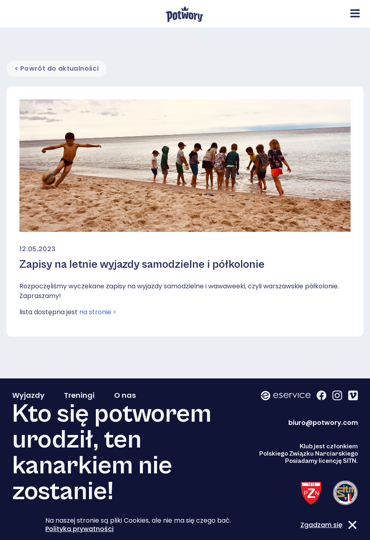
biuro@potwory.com (323, 422)
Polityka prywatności (79, 529)
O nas (125, 395)
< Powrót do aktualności (57, 68)
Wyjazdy (28, 395)
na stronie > (97, 312)
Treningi (79, 395)
